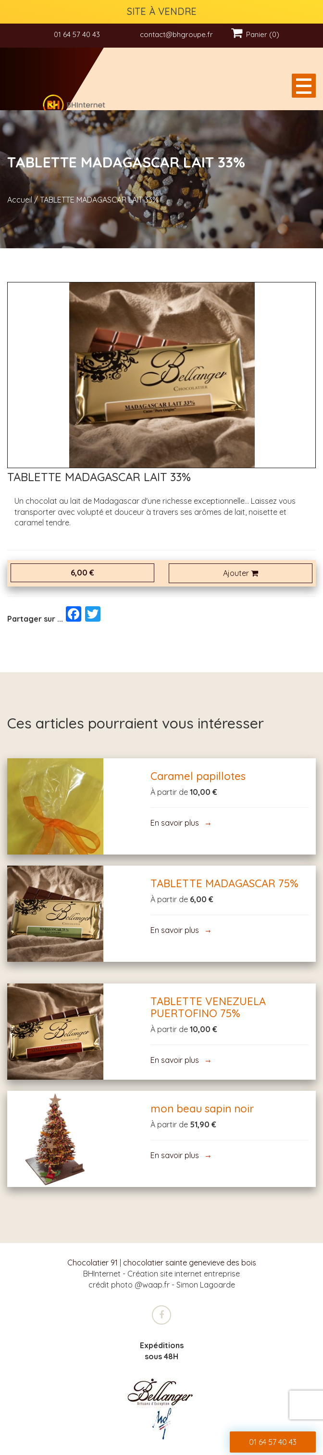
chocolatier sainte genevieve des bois (189, 1262)
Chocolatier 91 (92, 1262)
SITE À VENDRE (162, 11)
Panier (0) (255, 34)
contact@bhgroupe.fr (176, 34)
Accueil (19, 199)
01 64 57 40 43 (77, 34)
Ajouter (240, 573)
